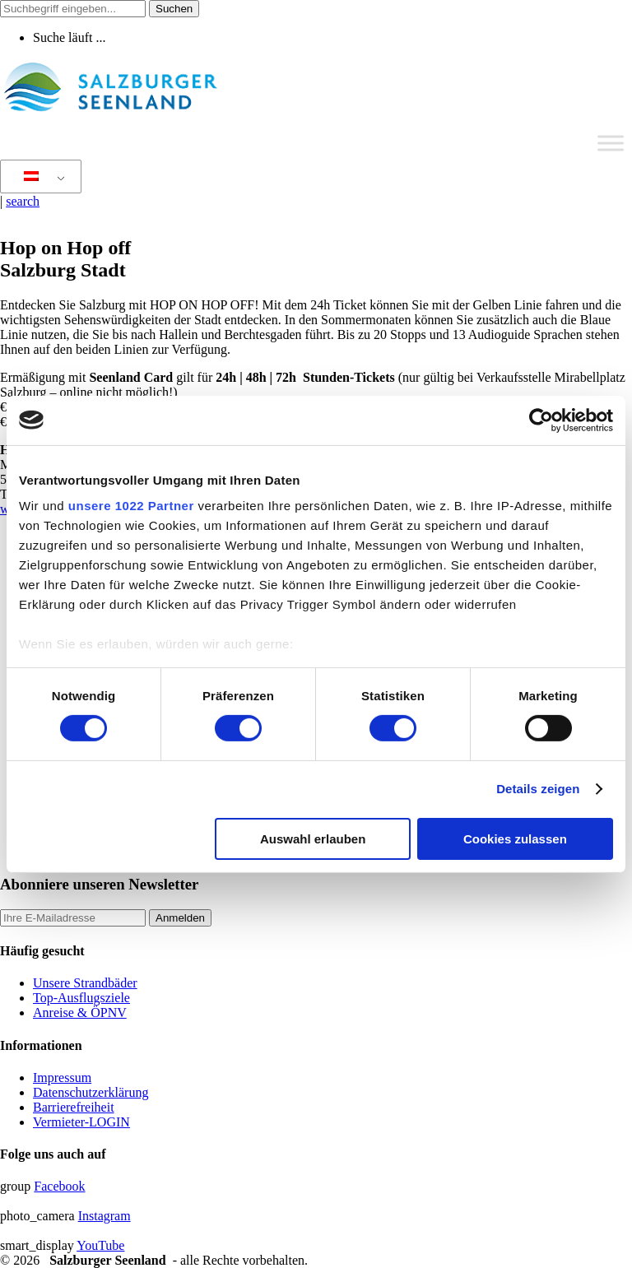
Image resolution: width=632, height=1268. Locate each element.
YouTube (100, 1245)
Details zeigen (537, 789)
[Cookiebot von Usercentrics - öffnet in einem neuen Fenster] (541, 419)
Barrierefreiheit (73, 1107)
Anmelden (180, 918)
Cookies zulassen (515, 839)
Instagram (104, 1216)
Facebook (59, 1186)
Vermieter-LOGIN (81, 1122)
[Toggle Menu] (610, 143)
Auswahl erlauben (312, 839)
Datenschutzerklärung (90, 1092)
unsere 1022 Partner (131, 506)
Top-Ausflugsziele (81, 998)
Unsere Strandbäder (85, 983)
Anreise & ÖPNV (80, 1013)
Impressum (62, 1078)
